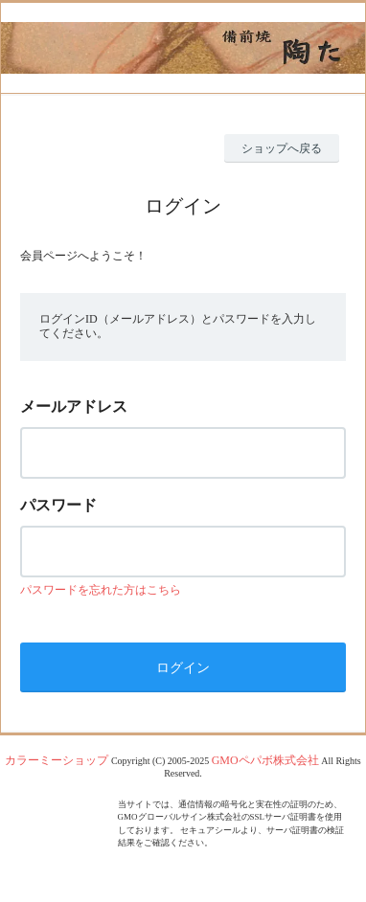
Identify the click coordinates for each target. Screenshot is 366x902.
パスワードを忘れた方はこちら (100, 590)
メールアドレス (73, 406)
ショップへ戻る (281, 148)
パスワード (58, 505)
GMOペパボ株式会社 (265, 760)
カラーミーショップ (56, 760)
